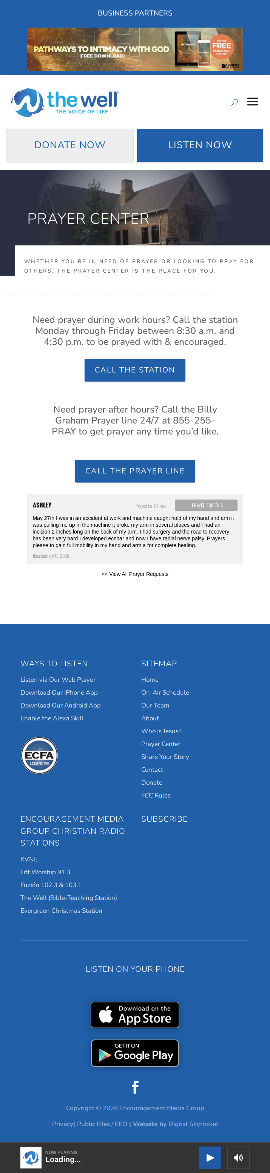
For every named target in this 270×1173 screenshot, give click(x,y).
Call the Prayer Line (135, 471)
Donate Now (70, 145)
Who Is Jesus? (161, 731)
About (150, 718)
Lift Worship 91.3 (45, 872)
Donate (151, 782)
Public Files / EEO (102, 1124)
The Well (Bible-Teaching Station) (68, 898)
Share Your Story (165, 757)
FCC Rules (156, 795)
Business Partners (135, 13)
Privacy (62, 1124)
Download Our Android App (60, 705)
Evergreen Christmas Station (61, 910)
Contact (152, 769)
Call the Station (135, 370)
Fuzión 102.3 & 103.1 (51, 885)
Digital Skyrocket (193, 1124)
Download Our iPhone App (59, 692)
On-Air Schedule (165, 692)
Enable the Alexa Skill (51, 718)
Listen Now (200, 145)
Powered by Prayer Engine (55, 586)
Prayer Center (161, 744)
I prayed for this (206, 505)
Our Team (155, 705)
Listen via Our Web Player (58, 679)
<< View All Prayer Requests (135, 574)
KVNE (29, 859)
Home (150, 679)
